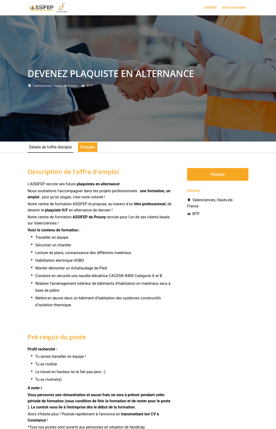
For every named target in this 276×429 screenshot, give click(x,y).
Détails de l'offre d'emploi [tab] (50, 147)
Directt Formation (234, 7)
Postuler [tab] (87, 147)
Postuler (217, 174)
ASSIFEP (211, 7)
